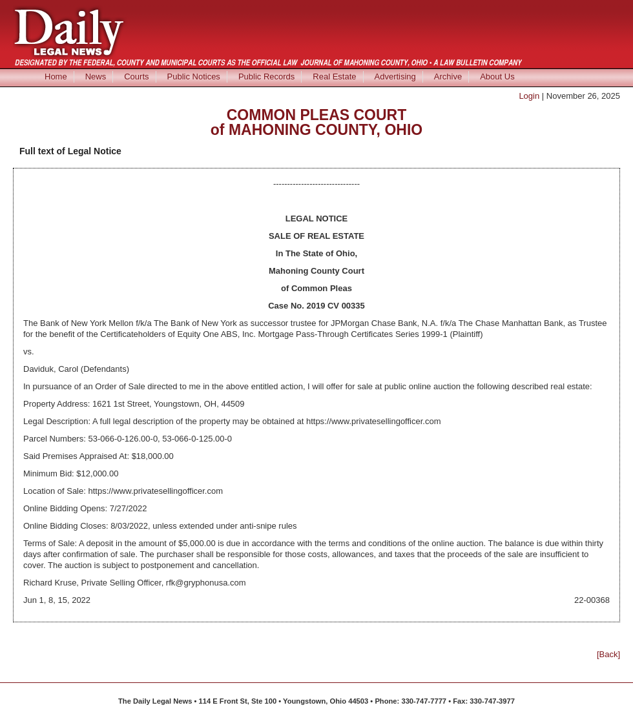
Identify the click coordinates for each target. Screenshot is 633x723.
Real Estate (334, 76)
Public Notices (193, 76)
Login (529, 96)
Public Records (266, 76)
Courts (136, 76)
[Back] (608, 654)
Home (56, 76)
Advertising (395, 76)
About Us (497, 76)
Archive (448, 76)
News (96, 76)
